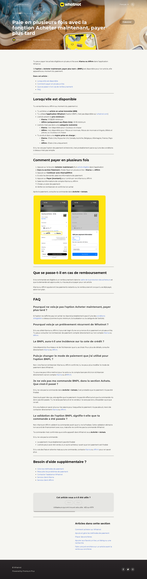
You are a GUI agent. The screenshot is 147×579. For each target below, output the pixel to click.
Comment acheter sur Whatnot (88, 529)
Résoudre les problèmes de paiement (52, 472)
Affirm (35, 335)
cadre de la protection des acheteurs (95, 280)
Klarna (106, 333)
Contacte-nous (22, 4)
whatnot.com (102, 114)
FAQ (39, 90)
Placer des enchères (83, 537)
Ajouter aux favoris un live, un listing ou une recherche (93, 542)
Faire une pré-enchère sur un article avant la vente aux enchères (93, 548)
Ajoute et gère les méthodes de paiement (92, 533)
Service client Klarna (45, 477)
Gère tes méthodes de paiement (50, 469)
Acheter (37, 13)
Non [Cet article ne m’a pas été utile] (69, 502)
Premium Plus (29, 571)
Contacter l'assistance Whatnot (50, 475)
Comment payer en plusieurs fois (50, 84)
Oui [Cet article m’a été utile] (78, 502)
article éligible (83, 167)
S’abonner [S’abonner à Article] (127, 22)
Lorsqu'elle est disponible (47, 81)
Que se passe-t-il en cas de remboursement (55, 87)
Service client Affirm (45, 480)
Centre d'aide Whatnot (21, 13)
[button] (124, 4)
